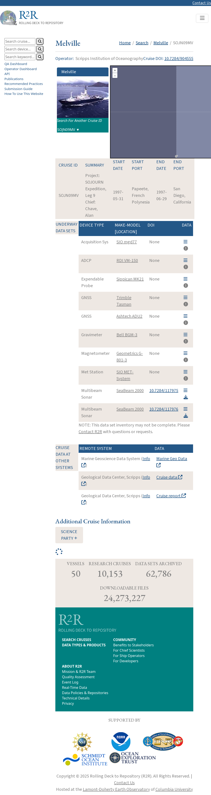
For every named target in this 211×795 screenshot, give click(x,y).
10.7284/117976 (163, 409)
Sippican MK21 (130, 279)
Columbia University (174, 789)
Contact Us (201, 3)
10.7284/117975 (163, 391)
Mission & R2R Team (79, 671)
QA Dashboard (15, 63)
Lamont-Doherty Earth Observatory (116, 789)
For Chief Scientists (129, 650)
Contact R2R (90, 432)
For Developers (125, 661)
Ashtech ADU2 (129, 316)
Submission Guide (18, 88)
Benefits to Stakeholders (133, 645)
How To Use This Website (23, 93)
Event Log (70, 682)
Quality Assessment (78, 676)
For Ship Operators (129, 655)
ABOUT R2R (72, 666)
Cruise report (171, 496)
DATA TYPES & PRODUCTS (84, 645)
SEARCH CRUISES (76, 639)
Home (125, 43)
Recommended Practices (23, 83)
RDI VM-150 (127, 260)
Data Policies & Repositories (85, 692)
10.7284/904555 (178, 59)
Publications (13, 78)
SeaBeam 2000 (130, 391)
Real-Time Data (74, 687)
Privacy (68, 703)
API (7, 73)
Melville (160, 43)
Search (142, 43)
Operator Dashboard (20, 68)
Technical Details (76, 698)
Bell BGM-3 (126, 335)
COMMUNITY (124, 639)
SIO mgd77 (126, 242)
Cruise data (169, 477)
